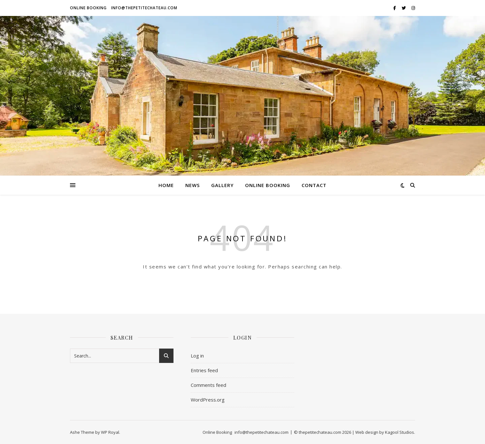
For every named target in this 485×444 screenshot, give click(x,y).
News (192, 185)
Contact (314, 185)
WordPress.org (208, 399)
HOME (166, 185)
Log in (197, 355)
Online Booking (88, 8)
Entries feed (204, 370)
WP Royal (110, 432)
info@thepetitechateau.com (144, 8)
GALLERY (222, 185)
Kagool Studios (399, 432)
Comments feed (208, 385)
